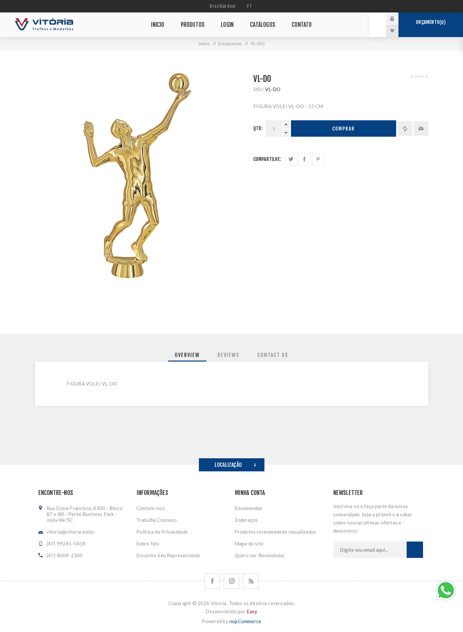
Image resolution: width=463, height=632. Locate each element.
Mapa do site (249, 543)
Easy (252, 611)
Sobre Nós (148, 543)
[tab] (187, 355)
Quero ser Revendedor (260, 555)
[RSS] (251, 581)
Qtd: (258, 128)
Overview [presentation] (187, 355)
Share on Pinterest (318, 159)
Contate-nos (150, 508)
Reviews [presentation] (229, 355)
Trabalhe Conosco (156, 520)
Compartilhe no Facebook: (305, 159)
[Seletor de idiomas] (250, 6)
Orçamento (430, 22)
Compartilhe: (267, 159)
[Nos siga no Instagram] (231, 581)
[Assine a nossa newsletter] (370, 550)
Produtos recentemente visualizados (276, 532)
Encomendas (248, 508)
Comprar (343, 129)
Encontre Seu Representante (168, 555)
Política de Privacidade (162, 532)
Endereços (246, 520)
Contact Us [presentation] (272, 355)
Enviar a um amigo (421, 128)
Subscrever (415, 550)
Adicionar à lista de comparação (405, 128)
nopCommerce (245, 621)
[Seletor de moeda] (223, 6)
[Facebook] (212, 581)
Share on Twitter (291, 159)
